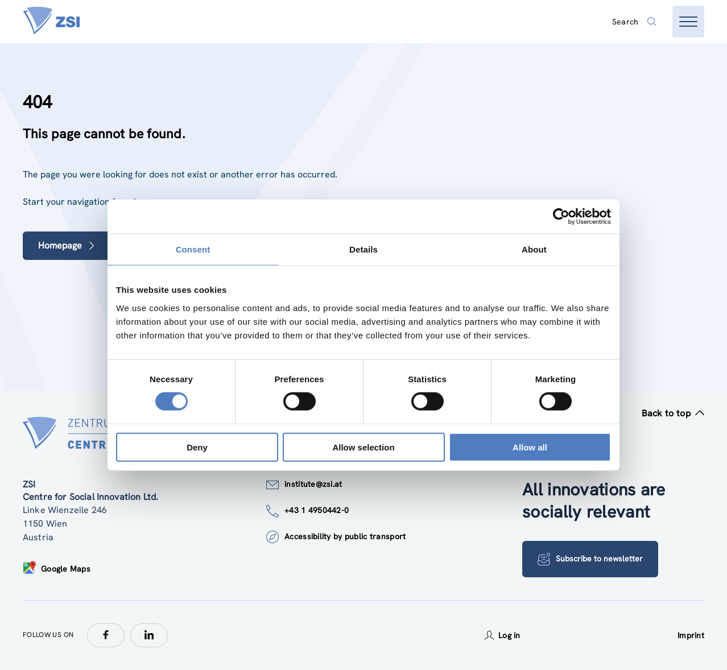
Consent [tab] (193, 249)
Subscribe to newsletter (590, 559)
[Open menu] (688, 22)
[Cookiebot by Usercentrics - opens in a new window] (561, 216)
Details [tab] (363, 249)
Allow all (530, 447)
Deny (197, 447)
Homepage (67, 245)
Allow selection (363, 447)
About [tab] (534, 249)
